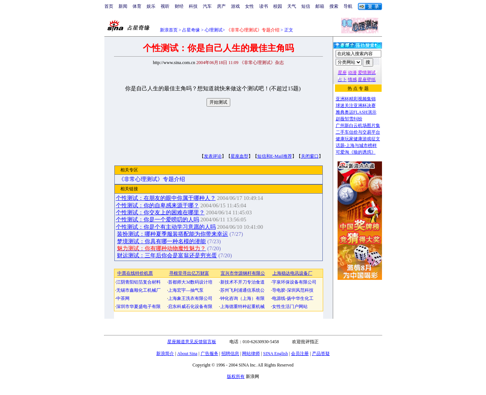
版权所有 (236, 376)
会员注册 (300, 353)
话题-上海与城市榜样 (356, 145)
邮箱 (319, 6)
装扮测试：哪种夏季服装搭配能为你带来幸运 (172, 234)
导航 (347, 6)
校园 (277, 6)
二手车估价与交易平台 (358, 132)
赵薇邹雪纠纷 (349, 118)
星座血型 (239, 156)
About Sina (187, 353)
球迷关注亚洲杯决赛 (356, 105)
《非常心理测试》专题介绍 (151, 179)
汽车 (207, 6)
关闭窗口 (310, 156)
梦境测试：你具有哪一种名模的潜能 (161, 241)
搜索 (333, 6)
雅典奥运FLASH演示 (356, 112)
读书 (263, 6)
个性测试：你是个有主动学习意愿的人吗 (166, 227)
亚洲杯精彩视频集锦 (356, 98)
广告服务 (209, 353)
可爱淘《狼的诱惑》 (356, 152)
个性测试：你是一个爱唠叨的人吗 (157, 219)
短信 (305, 6)
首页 (108, 6)
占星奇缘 (191, 30)
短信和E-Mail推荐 (274, 156)
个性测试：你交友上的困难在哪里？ (160, 212)
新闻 (122, 6)
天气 (291, 6)
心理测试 (213, 30)
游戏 (235, 6)
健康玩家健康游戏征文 (358, 138)
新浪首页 (169, 30)
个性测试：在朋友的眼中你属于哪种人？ (166, 198)
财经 (179, 6)
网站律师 (251, 353)
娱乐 (151, 6)
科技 (193, 6)
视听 (165, 6)
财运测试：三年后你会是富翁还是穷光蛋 (167, 255)
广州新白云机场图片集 (358, 125)
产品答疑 (321, 353)
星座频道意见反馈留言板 (191, 341)
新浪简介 (165, 353)
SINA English (275, 353)
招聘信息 (230, 353)
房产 (221, 6)
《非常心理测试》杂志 (261, 62)
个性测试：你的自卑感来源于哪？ (157, 205)
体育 (137, 6)
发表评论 (213, 156)
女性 (249, 6)
